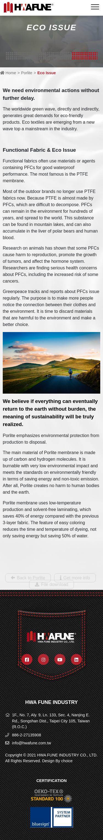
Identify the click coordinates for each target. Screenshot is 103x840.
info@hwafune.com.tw (31, 743)
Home (8, 73)
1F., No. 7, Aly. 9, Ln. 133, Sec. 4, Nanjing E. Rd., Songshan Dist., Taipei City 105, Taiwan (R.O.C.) (51, 721)
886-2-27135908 (26, 735)
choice (67, 761)
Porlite (26, 73)
